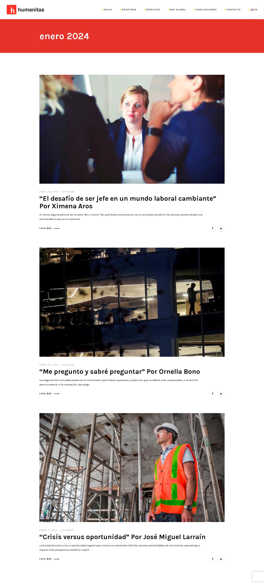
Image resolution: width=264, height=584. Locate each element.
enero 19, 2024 (49, 365)
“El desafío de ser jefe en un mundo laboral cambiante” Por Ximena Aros (127, 202)
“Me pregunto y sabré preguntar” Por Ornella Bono (119, 371)
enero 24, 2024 (49, 192)
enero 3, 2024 (48, 530)
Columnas (68, 192)
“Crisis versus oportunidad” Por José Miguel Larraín (122, 537)
